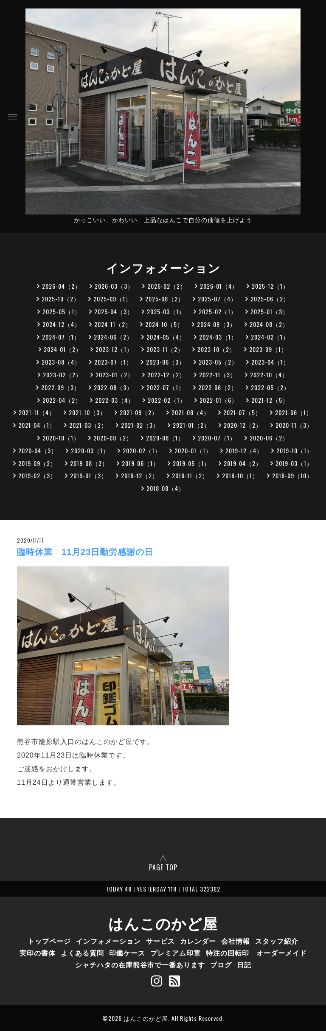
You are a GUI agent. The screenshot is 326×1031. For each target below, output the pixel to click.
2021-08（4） (190, 412)
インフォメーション (108, 941)
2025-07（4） (217, 298)
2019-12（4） (244, 450)
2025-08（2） (164, 298)
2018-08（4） (165, 488)
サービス (160, 941)
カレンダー (198, 941)
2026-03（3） (114, 285)
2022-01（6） (219, 400)
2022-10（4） (269, 374)
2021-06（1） (293, 412)
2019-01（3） (88, 475)
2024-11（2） (113, 324)
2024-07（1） (61, 336)
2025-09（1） (112, 298)
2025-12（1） (270, 285)
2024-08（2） (269, 324)
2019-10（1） (294, 450)
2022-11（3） (217, 374)
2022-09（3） (60, 387)
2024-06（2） (113, 336)
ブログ (221, 964)
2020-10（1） (61, 437)
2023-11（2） (165, 349)
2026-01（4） (219, 285)
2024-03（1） (218, 336)
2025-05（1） (61, 311)
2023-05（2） (218, 361)
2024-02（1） (270, 336)
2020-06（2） (269, 437)
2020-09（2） (112, 437)
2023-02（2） (62, 374)
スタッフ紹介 (276, 941)
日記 (244, 964)
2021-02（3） (140, 425)
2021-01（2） (191, 425)
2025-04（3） (113, 311)
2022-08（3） (113, 387)
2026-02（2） (166, 285)
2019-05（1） (191, 463)
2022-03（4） (114, 400)
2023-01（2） (115, 374)
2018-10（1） (240, 475)
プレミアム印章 (175, 952)
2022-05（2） (270, 387)
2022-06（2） (217, 387)
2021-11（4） (37, 412)
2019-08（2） (89, 463)
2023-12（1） (114, 349)
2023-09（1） (268, 349)
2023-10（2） (216, 349)
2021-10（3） (87, 412)
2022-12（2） (166, 374)
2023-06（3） (165, 361)
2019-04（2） (243, 463)
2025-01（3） (269, 311)
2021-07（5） (242, 412)
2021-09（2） (139, 412)
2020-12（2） (243, 425)
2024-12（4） (61, 324)
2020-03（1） (90, 450)
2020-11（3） (294, 425)
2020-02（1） (142, 450)
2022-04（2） (62, 400)
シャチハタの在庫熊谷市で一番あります (140, 964)
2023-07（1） (113, 361)
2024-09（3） (216, 324)
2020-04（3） (37, 450)
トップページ (49, 941)
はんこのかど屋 (163, 922)
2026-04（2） (61, 285)
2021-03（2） (88, 425)
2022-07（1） (165, 387)
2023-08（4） (61, 361)
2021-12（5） (270, 400)
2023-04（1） (270, 361)
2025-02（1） (218, 311)
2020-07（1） (217, 437)
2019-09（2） (37, 463)
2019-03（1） (294, 463)
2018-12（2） (139, 475)
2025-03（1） (166, 311)
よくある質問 (82, 952)
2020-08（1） (165, 437)
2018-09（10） (292, 475)
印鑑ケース (127, 952)
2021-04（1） (37, 425)
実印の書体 (38, 952)
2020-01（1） (193, 450)
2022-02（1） (167, 400)
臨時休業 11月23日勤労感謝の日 (85, 552)
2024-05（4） (165, 336)
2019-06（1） (140, 463)
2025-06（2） (269, 298)
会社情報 (235, 941)
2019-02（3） (37, 475)
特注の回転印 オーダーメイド (256, 952)
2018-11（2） (190, 475)
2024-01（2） (63, 349)
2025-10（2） (61, 298)
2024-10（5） (164, 324)
